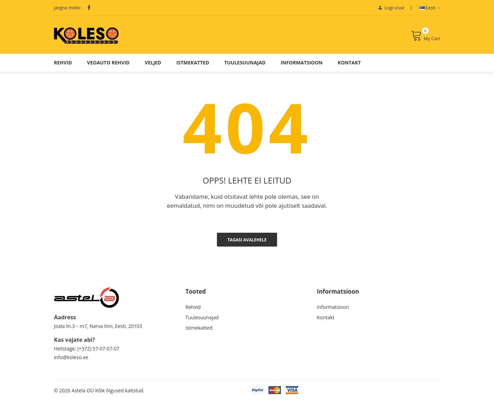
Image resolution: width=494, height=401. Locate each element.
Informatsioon (301, 62)
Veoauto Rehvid (108, 62)
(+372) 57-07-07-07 (98, 348)
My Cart (425, 36)
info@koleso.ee (71, 357)
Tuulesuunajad (245, 62)
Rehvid (63, 62)
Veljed (153, 62)
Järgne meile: (67, 8)
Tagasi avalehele (246, 240)
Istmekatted (192, 62)
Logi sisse (391, 8)
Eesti (429, 8)
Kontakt (349, 62)
